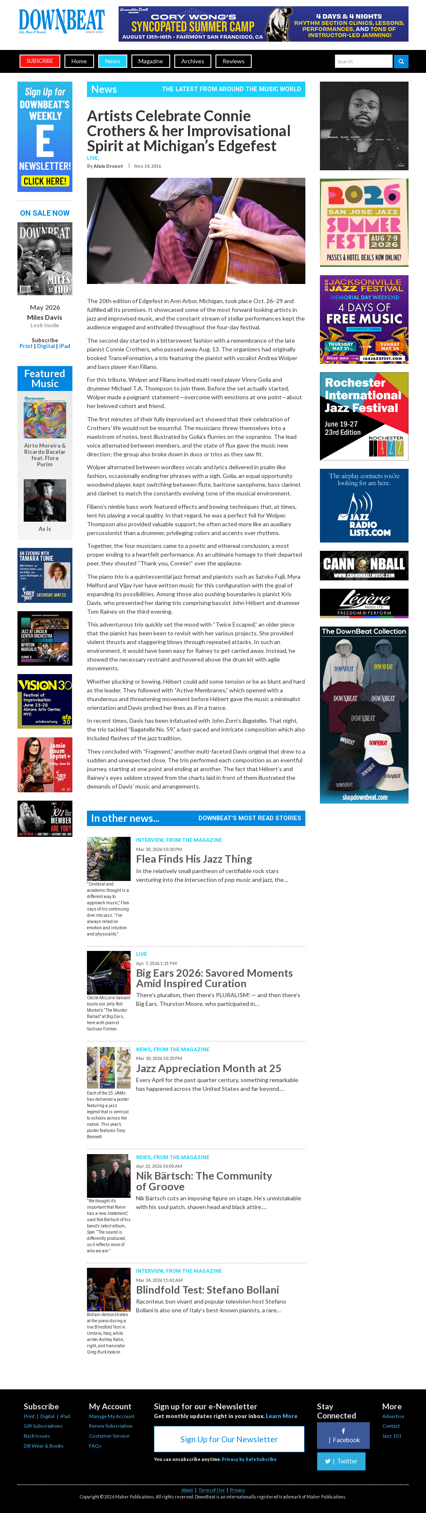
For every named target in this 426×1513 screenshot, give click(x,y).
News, (145, 1049)
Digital (46, 346)
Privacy (237, 1490)
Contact (391, 1426)
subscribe (40, 61)
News (112, 61)
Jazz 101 (391, 1436)
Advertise (393, 1416)
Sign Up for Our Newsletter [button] (229, 1439)
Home (79, 61)
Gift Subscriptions (43, 1426)
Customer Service (109, 1436)
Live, (93, 158)
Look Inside (44, 325)
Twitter (341, 1461)
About (187, 1490)
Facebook (343, 1435)
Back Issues (37, 1436)
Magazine (151, 61)
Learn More (281, 1416)
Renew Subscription (111, 1426)
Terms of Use (211, 1490)
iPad (64, 346)
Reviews (234, 61)
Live (141, 954)
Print (26, 346)
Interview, (151, 840)
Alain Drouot (108, 166)
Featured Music (44, 378)
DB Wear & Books (44, 1446)
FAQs (95, 1446)
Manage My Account (111, 1416)
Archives (192, 61)
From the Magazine (194, 840)
